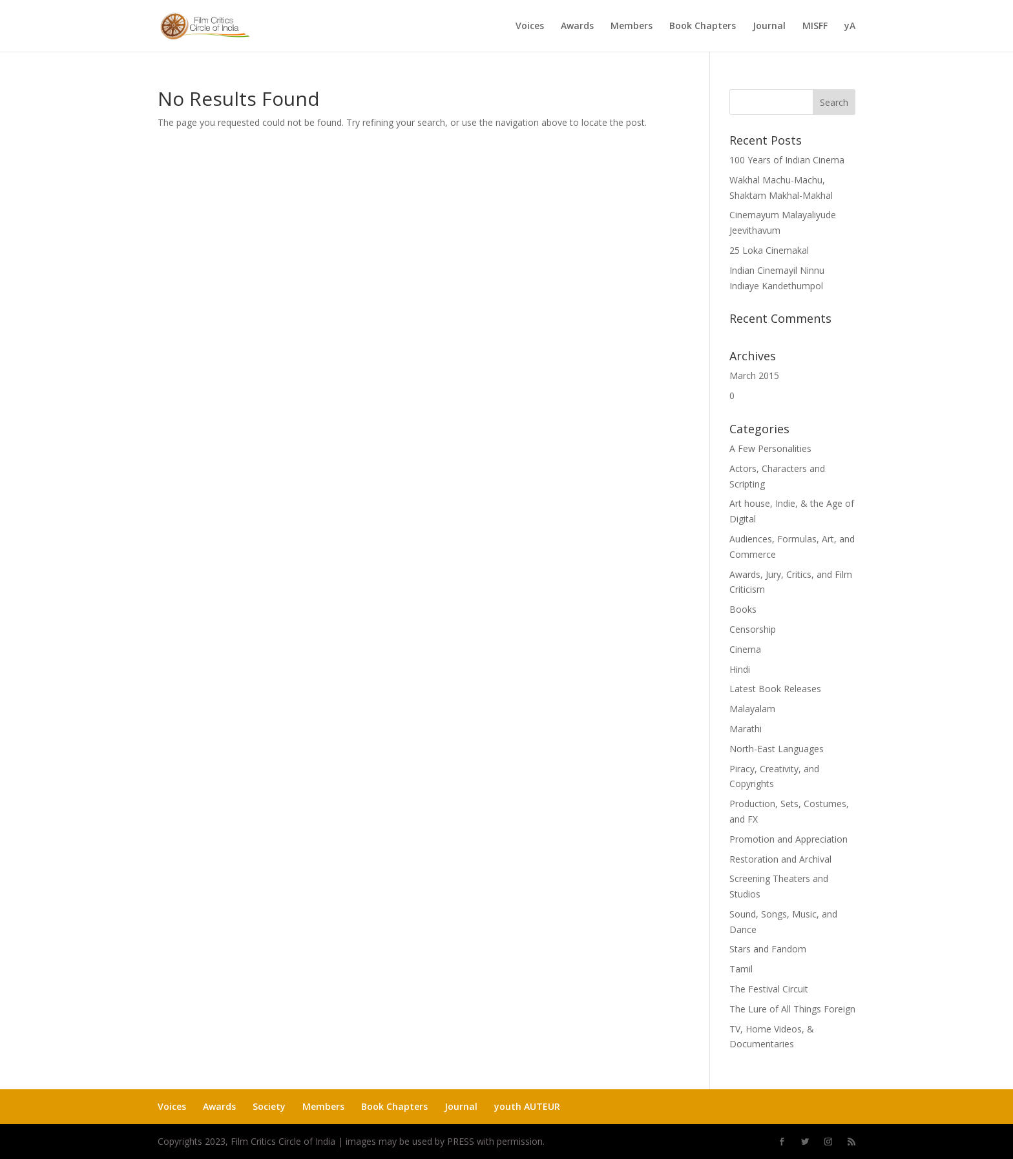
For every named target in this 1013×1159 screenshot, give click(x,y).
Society (269, 1106)
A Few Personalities (770, 448)
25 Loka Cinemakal (769, 250)
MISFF (815, 26)
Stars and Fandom (767, 949)
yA (849, 26)
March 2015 (754, 375)
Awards (577, 26)
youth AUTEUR (527, 1106)
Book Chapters (702, 26)
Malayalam (752, 709)
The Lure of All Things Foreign (792, 1009)
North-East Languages (776, 749)
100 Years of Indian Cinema (786, 160)
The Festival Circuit (768, 989)
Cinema (745, 649)
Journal (769, 26)
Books (743, 609)
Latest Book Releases (775, 688)
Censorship (752, 629)
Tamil (741, 969)
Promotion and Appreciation (788, 839)
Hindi (739, 669)
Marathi (745, 729)
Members (632, 26)
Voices (530, 26)
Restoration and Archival (780, 859)
